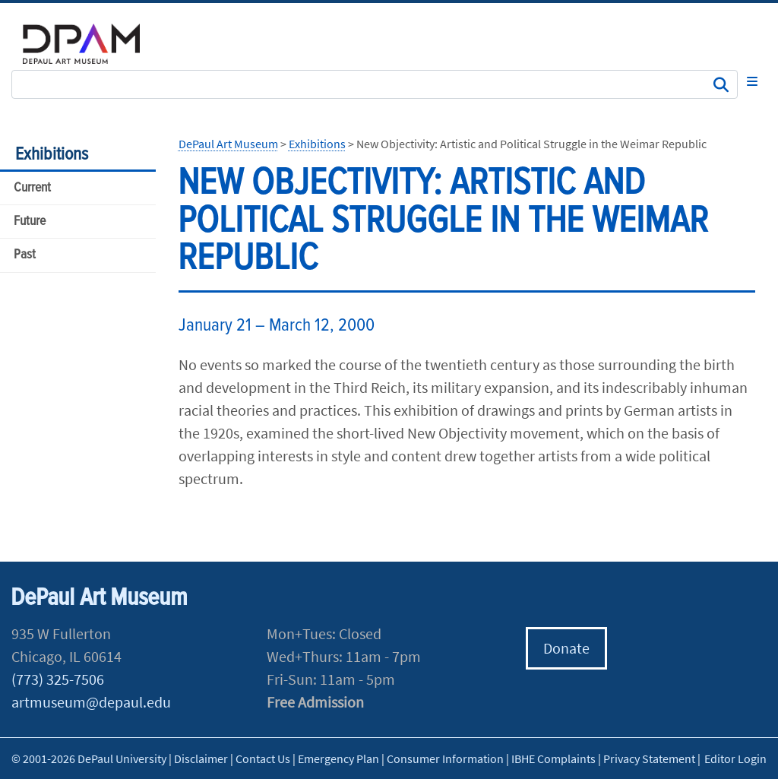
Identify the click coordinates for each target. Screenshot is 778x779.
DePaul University (91, 44)
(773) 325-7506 (57, 679)
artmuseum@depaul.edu (91, 701)
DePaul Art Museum (228, 143)
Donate (566, 647)
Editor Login (735, 758)
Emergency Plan (338, 758)
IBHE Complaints (553, 758)
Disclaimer (201, 758)
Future (30, 221)
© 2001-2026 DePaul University (88, 758)
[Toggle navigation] (752, 81)
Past (25, 255)
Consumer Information (445, 758)
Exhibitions (51, 154)
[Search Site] (374, 84)
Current (32, 188)
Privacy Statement (649, 758)
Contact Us (263, 758)
